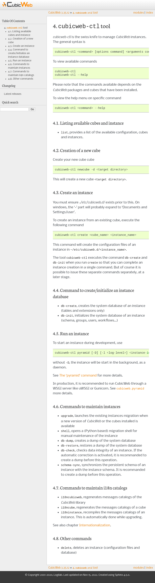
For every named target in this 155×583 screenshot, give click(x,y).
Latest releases (12, 94)
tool (85, 13)
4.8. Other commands (20, 79)
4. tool (16, 28)
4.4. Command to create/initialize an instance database (19, 54)
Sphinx (119, 579)
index (149, 12)
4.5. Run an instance (19, 61)
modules (138, 12)
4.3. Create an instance (21, 46)
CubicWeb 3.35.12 (58, 13)
